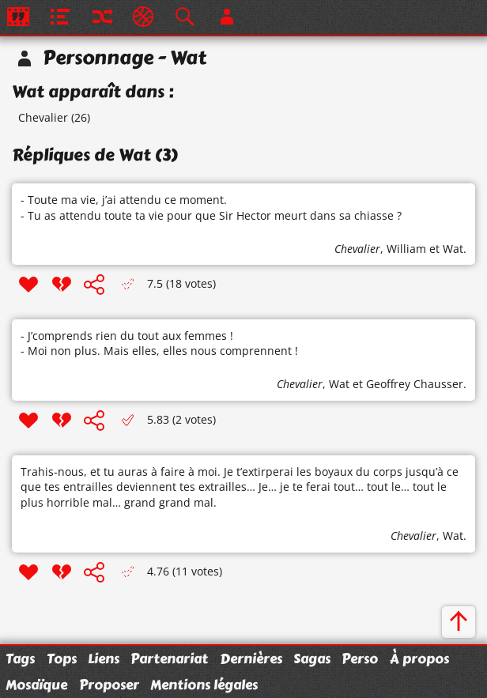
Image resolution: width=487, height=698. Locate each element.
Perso (360, 658)
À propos (419, 658)
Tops (62, 658)
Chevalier (43, 117)
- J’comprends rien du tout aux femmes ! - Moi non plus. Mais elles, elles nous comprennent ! (159, 343)
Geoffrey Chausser (414, 383)
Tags (20, 658)
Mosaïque (36, 684)
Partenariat (169, 658)
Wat (453, 248)
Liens (103, 658)
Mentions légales (204, 684)
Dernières (251, 658)
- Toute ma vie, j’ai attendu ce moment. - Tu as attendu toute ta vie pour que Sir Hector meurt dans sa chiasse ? (211, 207)
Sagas (311, 658)
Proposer (109, 684)
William (406, 248)
